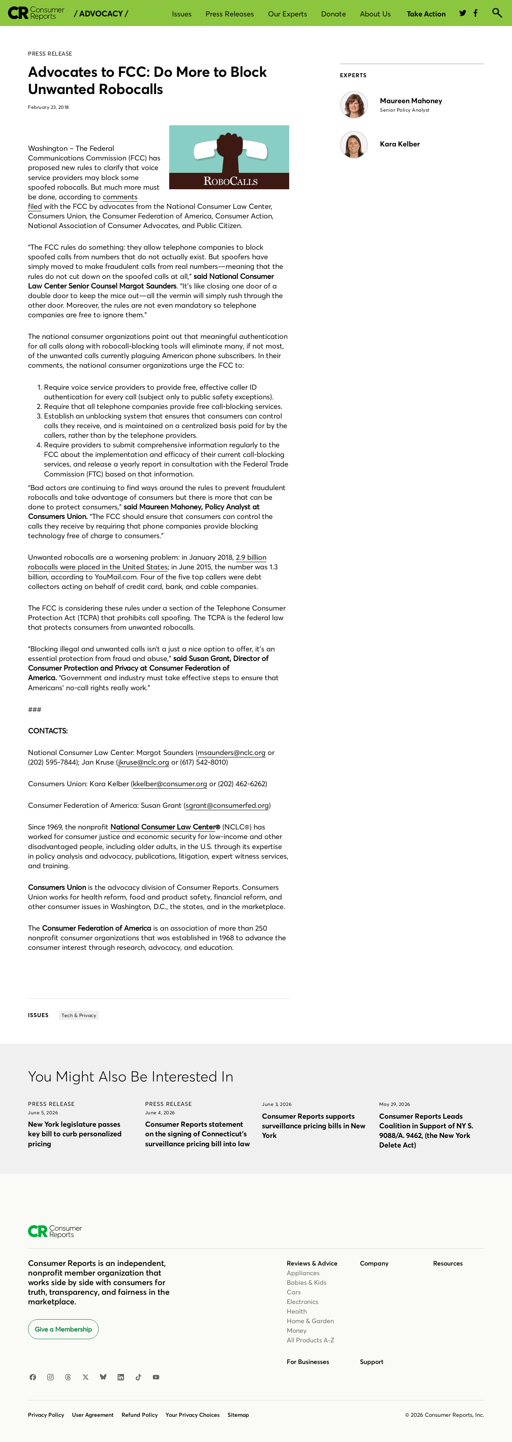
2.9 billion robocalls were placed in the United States (147, 562)
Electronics (302, 1302)
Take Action (426, 13)
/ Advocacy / (101, 13)
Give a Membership (63, 1329)
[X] (85, 1377)
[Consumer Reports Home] (59, 1232)
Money (296, 1330)
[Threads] (68, 1377)
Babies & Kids (306, 1282)
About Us (375, 13)
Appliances (303, 1273)
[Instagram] (50, 1377)
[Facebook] (33, 1377)
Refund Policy (140, 1414)
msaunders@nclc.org (232, 752)
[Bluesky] (103, 1377)
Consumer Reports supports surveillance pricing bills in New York (314, 1126)
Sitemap (238, 1414)
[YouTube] (156, 1377)
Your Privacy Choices (193, 1414)
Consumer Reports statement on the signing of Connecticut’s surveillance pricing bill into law (197, 1134)
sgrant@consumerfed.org (227, 805)
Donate (333, 13)
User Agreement (93, 1414)
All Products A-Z (310, 1340)
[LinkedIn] (121, 1377)
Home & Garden (310, 1321)
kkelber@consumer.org (170, 783)
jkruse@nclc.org (143, 762)
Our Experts (287, 13)
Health (297, 1311)
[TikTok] (138, 1377)
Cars (294, 1292)
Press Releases (230, 13)
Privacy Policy (46, 1414)
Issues (182, 13)
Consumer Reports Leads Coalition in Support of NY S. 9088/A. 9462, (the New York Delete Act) (426, 1131)
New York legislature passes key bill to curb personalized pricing (75, 1134)
